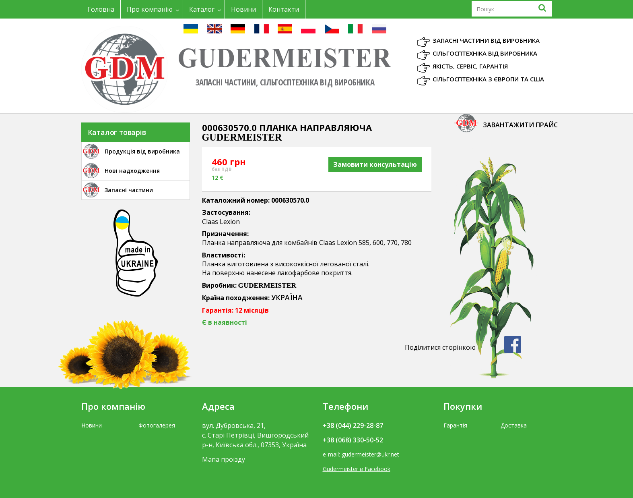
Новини (243, 9)
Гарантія (455, 425)
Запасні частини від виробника (486, 40)
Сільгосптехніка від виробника (485, 53)
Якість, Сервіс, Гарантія (470, 66)
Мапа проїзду (223, 459)
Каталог (201, 9)
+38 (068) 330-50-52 (353, 440)
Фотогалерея (156, 425)
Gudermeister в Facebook (356, 469)
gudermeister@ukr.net (370, 454)
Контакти (283, 9)
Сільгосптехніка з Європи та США (488, 79)
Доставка (514, 425)
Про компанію (150, 9)
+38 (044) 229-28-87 (353, 425)
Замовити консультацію (375, 164)
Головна (100, 9)
